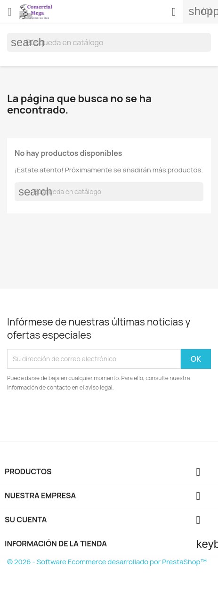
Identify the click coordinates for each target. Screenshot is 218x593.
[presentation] (85, 418)
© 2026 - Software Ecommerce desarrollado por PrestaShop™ (107, 562)
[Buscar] (109, 42)
